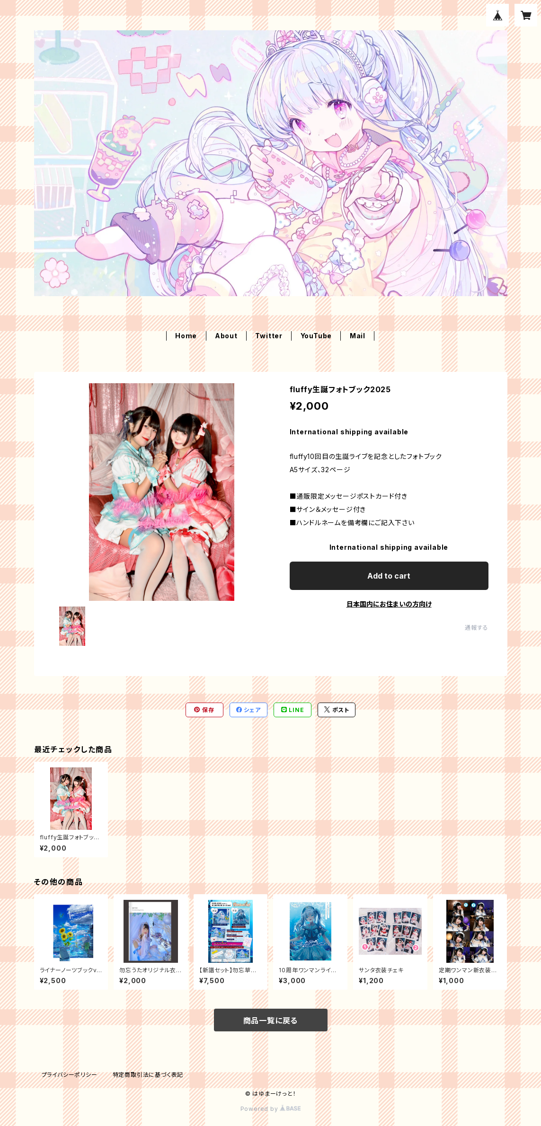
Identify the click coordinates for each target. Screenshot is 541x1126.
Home (186, 336)
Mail (357, 336)
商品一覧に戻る (270, 1020)
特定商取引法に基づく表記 (148, 1074)
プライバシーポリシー (70, 1074)
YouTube (316, 336)
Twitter (269, 336)
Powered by (270, 1108)
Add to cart (388, 576)
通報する (476, 627)
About (226, 336)
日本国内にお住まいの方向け (389, 604)
